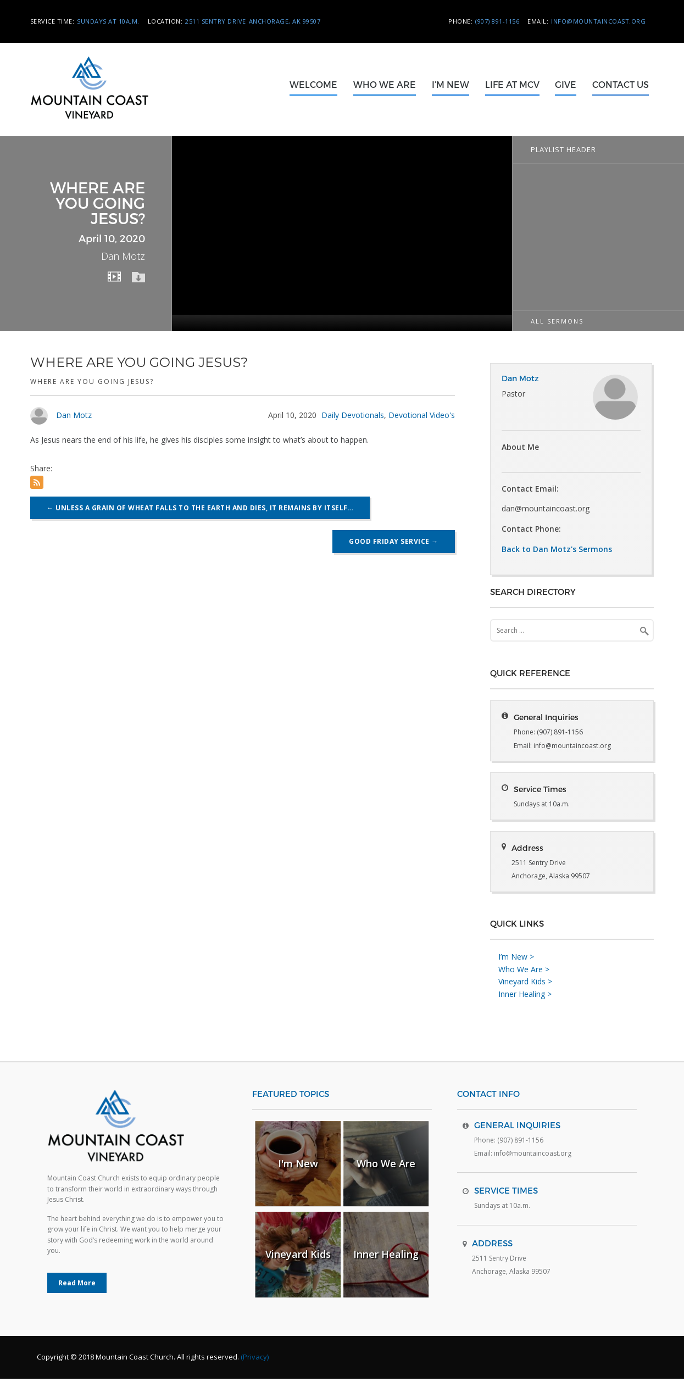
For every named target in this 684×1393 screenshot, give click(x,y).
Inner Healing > (525, 1008)
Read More (77, 1297)
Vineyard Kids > (525, 996)
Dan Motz (74, 415)
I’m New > (516, 971)
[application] (341, 233)
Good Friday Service (393, 541)
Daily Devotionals (352, 415)
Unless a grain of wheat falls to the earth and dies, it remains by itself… (200, 507)
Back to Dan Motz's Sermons (557, 549)
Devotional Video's (421, 415)
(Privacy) (255, 1371)
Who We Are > (523, 983)
